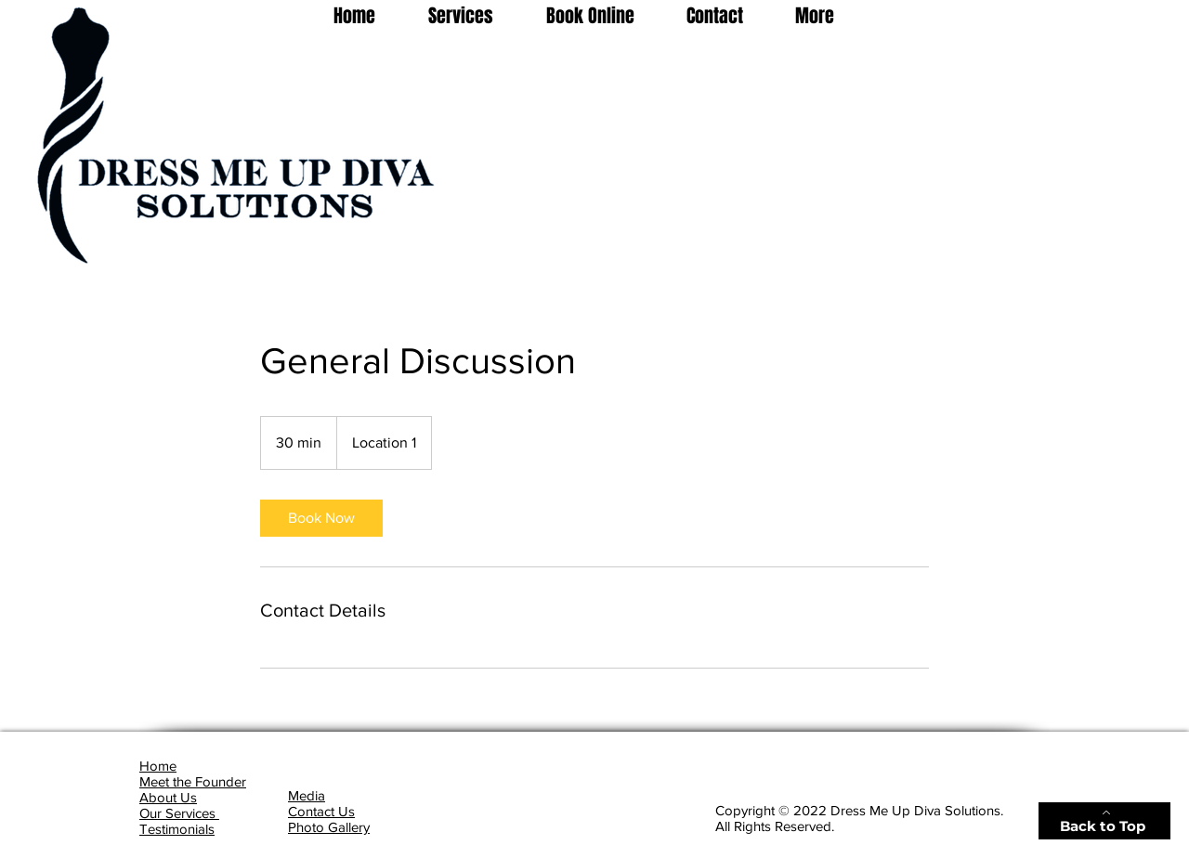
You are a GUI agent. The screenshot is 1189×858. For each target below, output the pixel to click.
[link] (321, 518)
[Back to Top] (1104, 820)
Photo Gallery (329, 827)
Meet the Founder (192, 781)
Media (306, 795)
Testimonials (177, 829)
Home (157, 766)
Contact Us (321, 811)
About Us (168, 797)
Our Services (179, 813)
